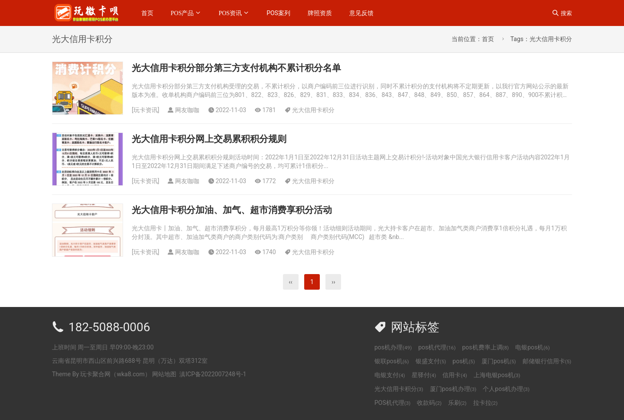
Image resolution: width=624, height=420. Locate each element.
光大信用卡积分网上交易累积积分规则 (209, 139)
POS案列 (278, 13)
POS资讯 (230, 13)
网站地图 (164, 374)
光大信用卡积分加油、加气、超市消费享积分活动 (232, 210)
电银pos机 (532, 347)
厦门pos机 (498, 361)
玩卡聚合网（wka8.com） (115, 374)
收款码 (429, 402)
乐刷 (457, 402)
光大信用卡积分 (313, 110)
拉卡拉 (485, 402)
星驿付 (424, 375)
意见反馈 (361, 13)
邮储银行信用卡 (547, 361)
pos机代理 (436, 347)
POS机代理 (392, 402)
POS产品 (182, 13)
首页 (147, 13)
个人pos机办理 (506, 388)
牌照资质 (320, 13)
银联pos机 (391, 361)
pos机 (463, 361)
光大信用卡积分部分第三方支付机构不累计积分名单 (236, 68)
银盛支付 (431, 361)
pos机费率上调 (485, 347)
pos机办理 (393, 347)
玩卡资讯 (145, 110)
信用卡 (454, 375)
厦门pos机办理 (453, 388)
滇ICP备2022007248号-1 (212, 374)
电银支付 (389, 375)
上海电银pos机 (497, 375)
